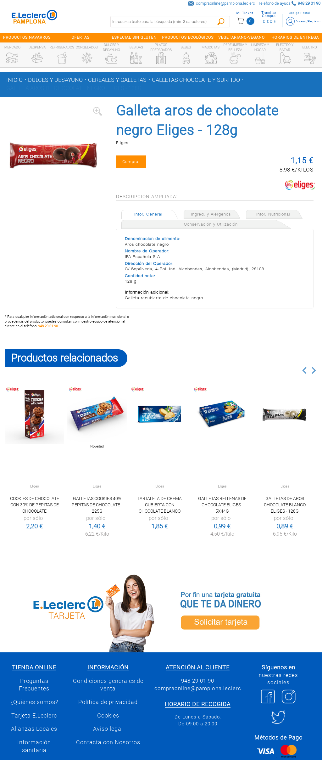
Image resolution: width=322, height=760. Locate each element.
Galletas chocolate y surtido (196, 79)
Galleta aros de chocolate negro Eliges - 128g (74, 88)
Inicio (14, 79)
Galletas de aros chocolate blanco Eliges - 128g (285, 505)
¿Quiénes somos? (34, 702)
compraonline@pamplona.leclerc (225, 3)
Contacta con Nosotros (108, 743)
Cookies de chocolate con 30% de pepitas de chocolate (34, 505)
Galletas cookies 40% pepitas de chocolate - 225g (97, 505)
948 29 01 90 (48, 327)
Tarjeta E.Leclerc (34, 716)
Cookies (108, 716)
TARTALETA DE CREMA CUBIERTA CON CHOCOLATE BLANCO (159, 505)
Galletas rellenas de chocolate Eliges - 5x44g (222, 505)
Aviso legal (108, 729)
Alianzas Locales (34, 729)
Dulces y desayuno (55, 79)
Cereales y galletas (117, 79)
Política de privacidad (108, 702)
